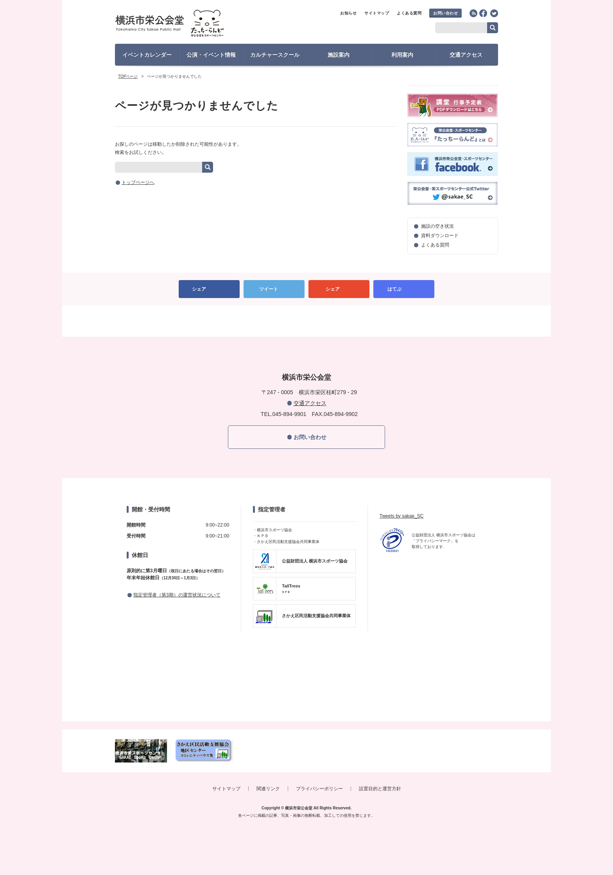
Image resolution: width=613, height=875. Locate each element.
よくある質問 (409, 13)
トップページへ (138, 182)
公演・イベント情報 (211, 55)
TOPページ (128, 76)
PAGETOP (306, 321)
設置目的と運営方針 (380, 788)
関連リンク (268, 788)
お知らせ (348, 13)
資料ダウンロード (440, 235)
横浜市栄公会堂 (184, 24)
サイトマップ (376, 13)
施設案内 (339, 55)
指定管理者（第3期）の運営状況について (176, 595)
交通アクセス (466, 55)
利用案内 (402, 55)
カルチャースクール (274, 55)
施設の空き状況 (437, 226)
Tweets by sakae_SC (402, 516)
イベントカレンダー (147, 55)
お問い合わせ (445, 13)
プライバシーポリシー (319, 788)
